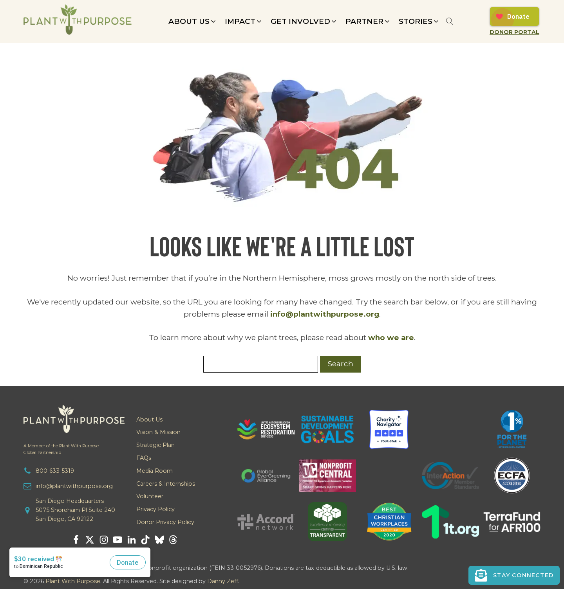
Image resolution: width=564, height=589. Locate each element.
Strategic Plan (155, 445)
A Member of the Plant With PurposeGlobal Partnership (61, 449)
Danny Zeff (222, 581)
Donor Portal (514, 32)
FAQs (143, 457)
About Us (149, 419)
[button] (192, 21)
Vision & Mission (158, 432)
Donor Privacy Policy (165, 522)
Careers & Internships (165, 483)
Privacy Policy (155, 509)
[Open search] (450, 21)
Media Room (154, 470)
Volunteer (149, 496)
